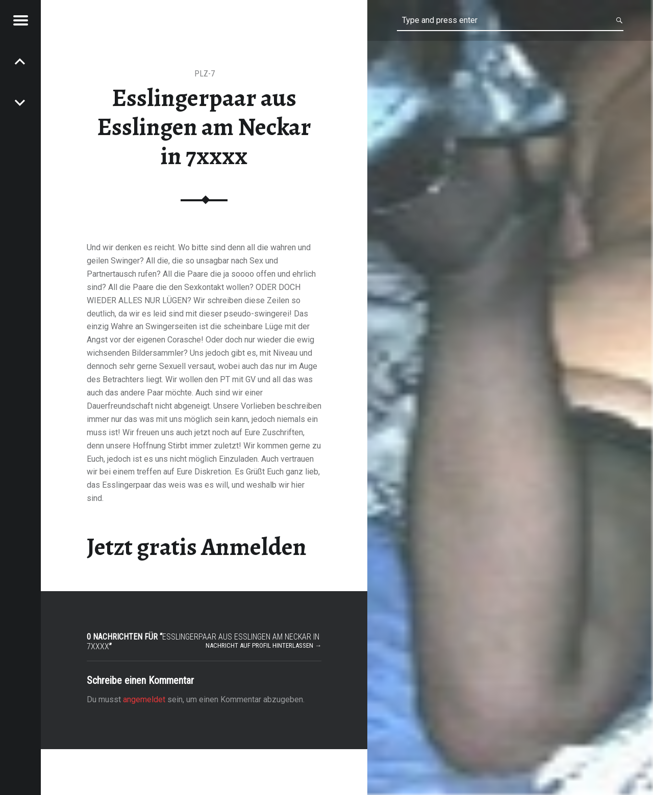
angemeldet (144, 699)
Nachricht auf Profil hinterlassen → (263, 645)
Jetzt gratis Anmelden (197, 547)
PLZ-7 (204, 73)
